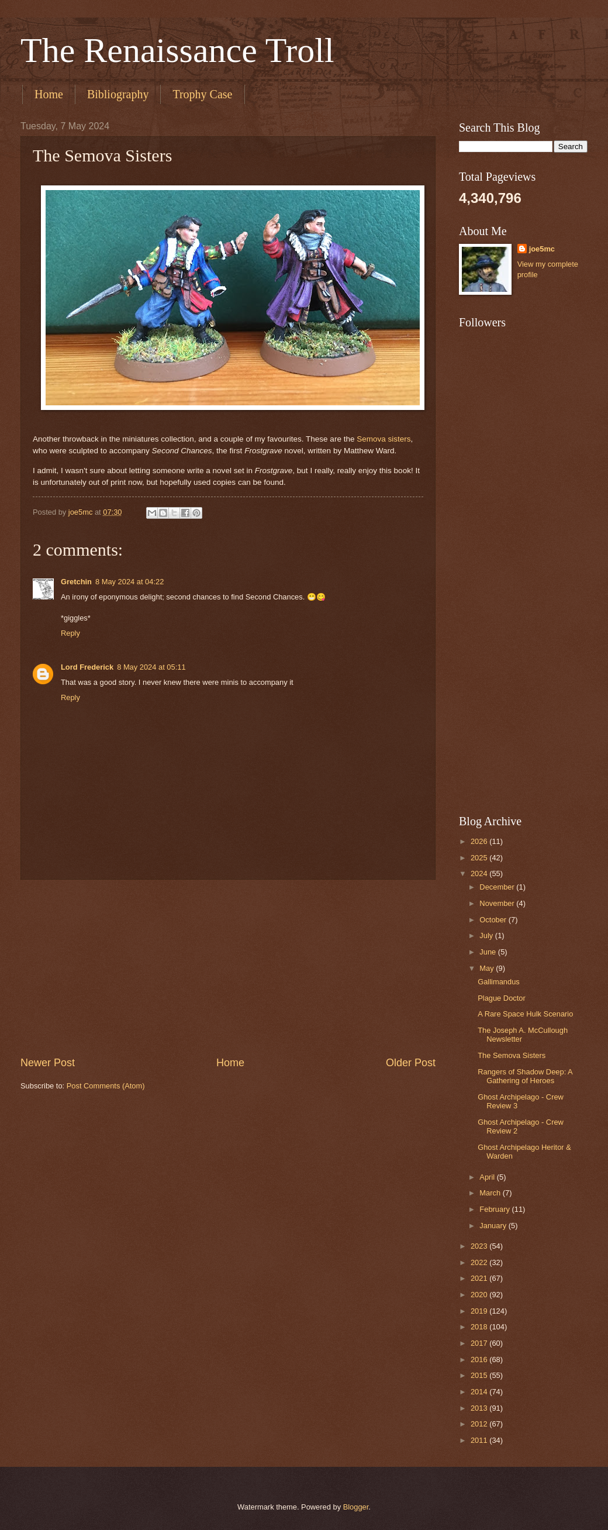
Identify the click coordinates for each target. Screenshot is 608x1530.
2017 (480, 1343)
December (497, 887)
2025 (480, 857)
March (490, 1192)
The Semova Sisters (511, 1055)
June (488, 951)
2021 (480, 1278)
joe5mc (542, 248)
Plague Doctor (502, 998)
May (487, 968)
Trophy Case (202, 94)
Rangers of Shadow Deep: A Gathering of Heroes (525, 1076)
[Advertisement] (228, 967)
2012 (480, 1423)
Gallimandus (499, 981)
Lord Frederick (87, 667)
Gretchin (76, 581)
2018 (480, 1326)
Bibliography (118, 94)
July (487, 935)
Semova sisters (383, 439)
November (497, 903)
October (493, 919)
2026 (480, 841)
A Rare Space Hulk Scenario (525, 1013)
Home (48, 94)
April (487, 1177)
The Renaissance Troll (177, 50)
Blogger (356, 1507)
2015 (480, 1375)
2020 (480, 1294)
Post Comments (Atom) (106, 1085)
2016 (480, 1359)
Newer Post (47, 1063)
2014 (480, 1391)
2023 (480, 1246)
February (495, 1209)
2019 (480, 1311)
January (493, 1225)
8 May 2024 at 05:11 (151, 667)
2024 (480, 873)
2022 (480, 1262)
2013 (480, 1408)
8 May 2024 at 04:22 (129, 581)
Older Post (411, 1063)
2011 (480, 1440)
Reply (70, 633)
